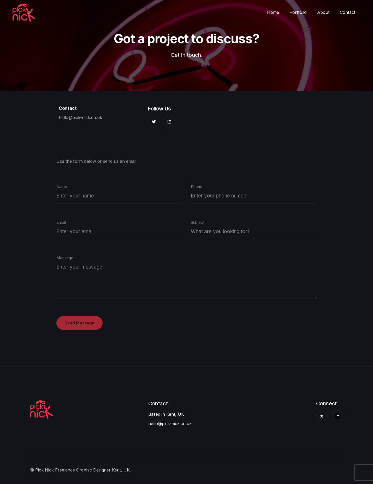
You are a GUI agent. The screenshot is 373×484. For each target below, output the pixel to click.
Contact (347, 12)
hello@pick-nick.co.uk (80, 118)
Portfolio (298, 12)
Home (273, 12)
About (323, 12)
